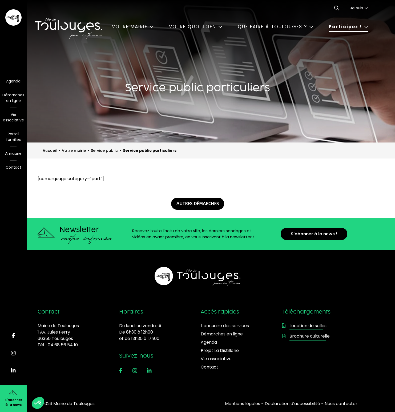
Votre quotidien (196, 26)
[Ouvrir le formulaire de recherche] (336, 8)
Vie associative (13, 117)
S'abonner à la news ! (314, 234)
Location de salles (304, 326)
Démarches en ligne (13, 97)
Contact (13, 167)
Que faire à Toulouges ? (275, 26)
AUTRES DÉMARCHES (197, 203)
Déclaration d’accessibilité (292, 404)
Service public (104, 150)
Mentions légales (242, 404)
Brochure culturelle (306, 336)
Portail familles (13, 136)
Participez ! (348, 26)
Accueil (50, 150)
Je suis (359, 8)
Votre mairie (133, 26)
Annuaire (13, 153)
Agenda (13, 81)
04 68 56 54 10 (63, 345)
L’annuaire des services (225, 326)
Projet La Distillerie (220, 350)
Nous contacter (341, 404)
